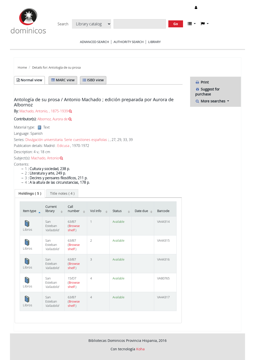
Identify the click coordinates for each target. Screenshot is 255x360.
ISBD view (93, 80)
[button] (192, 23)
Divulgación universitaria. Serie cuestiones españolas (66, 139)
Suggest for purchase (207, 91)
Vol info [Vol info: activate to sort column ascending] (95, 211)
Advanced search (94, 42)
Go (175, 23)
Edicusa (63, 145)
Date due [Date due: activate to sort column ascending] (141, 211)
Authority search (129, 42)
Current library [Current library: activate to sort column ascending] (51, 209)
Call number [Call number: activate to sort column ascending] (73, 209)
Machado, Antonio (45, 158)
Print (202, 82)
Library (154, 42)
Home (22, 67)
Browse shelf (74, 228)
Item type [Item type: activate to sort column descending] (29, 211)
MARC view (62, 80)
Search (63, 24)
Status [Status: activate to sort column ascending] (117, 211)
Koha (140, 349)
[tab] (30, 193)
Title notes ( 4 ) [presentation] (62, 193)
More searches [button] (210, 101)
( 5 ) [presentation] (29, 193)
